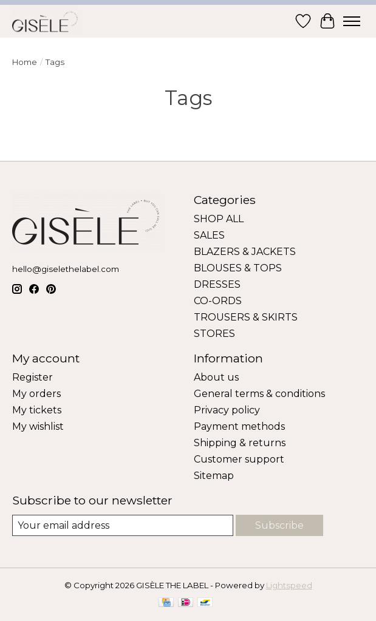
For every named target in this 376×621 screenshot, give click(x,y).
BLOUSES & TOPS (238, 268)
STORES (214, 333)
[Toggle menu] (352, 21)
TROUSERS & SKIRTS (246, 317)
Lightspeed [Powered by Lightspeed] (289, 585)
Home (24, 62)
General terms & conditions (259, 393)
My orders (36, 393)
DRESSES (217, 284)
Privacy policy (227, 410)
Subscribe (279, 525)
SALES (209, 235)
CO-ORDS (218, 301)
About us (216, 377)
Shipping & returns (239, 443)
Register (32, 377)
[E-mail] (122, 525)
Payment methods (239, 426)
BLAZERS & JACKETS (245, 251)
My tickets (36, 410)
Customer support (239, 459)
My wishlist (38, 426)
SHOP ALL (219, 219)
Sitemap (214, 475)
